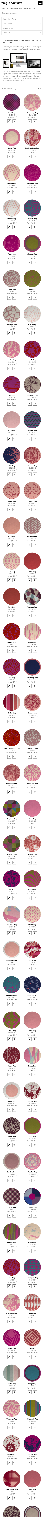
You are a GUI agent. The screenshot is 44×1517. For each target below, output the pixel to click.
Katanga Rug (12, 325)
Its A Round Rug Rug (12, 748)
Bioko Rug (12, 713)
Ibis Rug (12, 466)
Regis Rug (32, 960)
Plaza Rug (32, 1348)
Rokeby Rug (11, 1242)
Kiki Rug (12, 678)
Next (39, 89)
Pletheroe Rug (11, 995)
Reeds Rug (32, 1066)
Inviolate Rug (12, 925)
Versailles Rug (11, 1419)
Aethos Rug (32, 1207)
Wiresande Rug (32, 1419)
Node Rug (32, 289)
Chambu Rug (32, 536)
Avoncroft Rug (32, 783)
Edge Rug (32, 1137)
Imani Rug (12, 1348)
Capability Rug (32, 748)
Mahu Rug (12, 360)
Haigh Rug (12, 289)
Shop (8, 8)
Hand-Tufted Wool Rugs (18, 8)
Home (3, 8)
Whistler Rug (32, 854)
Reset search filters (10, 13)
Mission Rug (32, 430)
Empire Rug (11, 183)
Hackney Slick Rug (32, 148)
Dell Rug (11, 395)
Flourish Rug (11, 642)
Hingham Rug (11, 819)
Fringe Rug (32, 1384)
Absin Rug (12, 254)
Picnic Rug (12, 1207)
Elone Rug (12, 501)
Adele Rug (32, 360)
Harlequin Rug (32, 1278)
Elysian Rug (32, 713)
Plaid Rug (11, 113)
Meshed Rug (32, 501)
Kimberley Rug (32, 113)
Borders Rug (11, 1172)
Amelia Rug (11, 1454)
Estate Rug (12, 1031)
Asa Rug (12, 1278)
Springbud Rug (32, 995)
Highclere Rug (11, 1313)
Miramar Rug (32, 254)
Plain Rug (11, 430)
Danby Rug (12, 1066)
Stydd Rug (32, 925)
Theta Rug (32, 1313)
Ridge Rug (32, 642)
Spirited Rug (32, 1101)
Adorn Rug (12, 1137)
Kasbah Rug (32, 219)
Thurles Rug (32, 1172)
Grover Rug (12, 148)
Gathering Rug (32, 183)
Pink (34, 8)
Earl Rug (12, 572)
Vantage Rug (32, 607)
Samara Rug (32, 466)
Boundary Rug (32, 678)
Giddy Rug (32, 1242)
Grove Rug (32, 325)
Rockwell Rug (32, 395)
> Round (28, 8)
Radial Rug (32, 889)
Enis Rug (11, 889)
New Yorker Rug (12, 1490)
